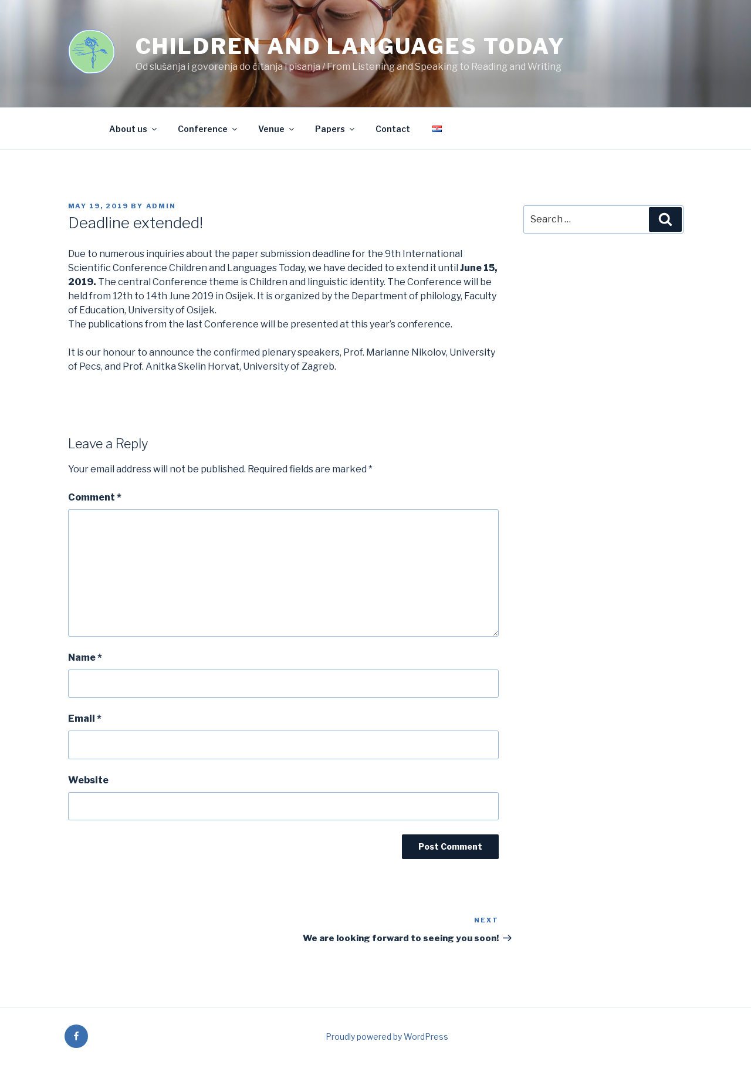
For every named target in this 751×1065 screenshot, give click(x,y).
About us (133, 129)
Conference (208, 129)
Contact (393, 129)
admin (161, 206)
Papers (335, 129)
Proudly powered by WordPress (387, 1037)
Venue (277, 129)
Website (88, 780)
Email (85, 718)
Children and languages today (351, 46)
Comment (94, 497)
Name (85, 657)
